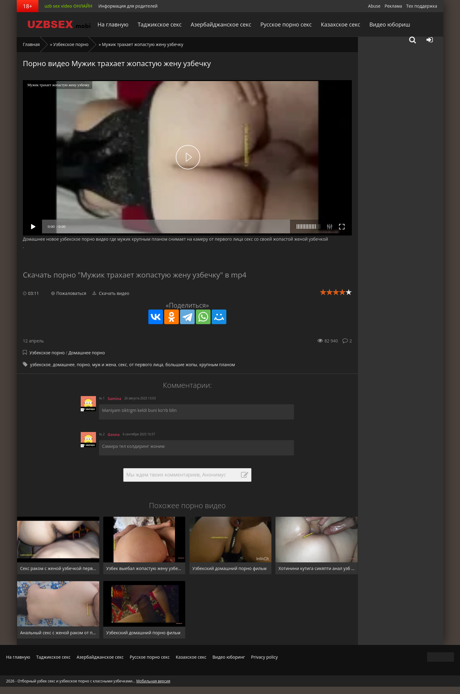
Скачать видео (110, 293)
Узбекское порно (71, 44)
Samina (114, 398)
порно (83, 364)
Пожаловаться (68, 293)
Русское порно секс (286, 24)
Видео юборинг (228, 657)
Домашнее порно (87, 353)
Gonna (114, 434)
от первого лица (146, 364)
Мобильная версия (153, 681)
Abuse (374, 6)
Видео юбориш (389, 24)
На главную (113, 24)
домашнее (64, 364)
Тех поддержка (421, 6)
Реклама (393, 6)
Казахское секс (340, 24)
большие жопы (181, 364)
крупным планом (217, 364)
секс (122, 364)
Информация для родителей (127, 6)
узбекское (40, 364)
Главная (31, 44)
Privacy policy (264, 657)
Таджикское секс (160, 24)
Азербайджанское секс (221, 24)
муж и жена (104, 364)
